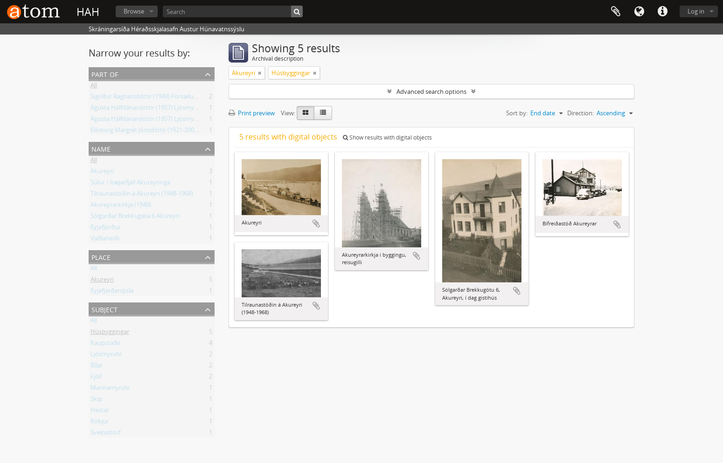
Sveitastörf (105, 434)
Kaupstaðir (105, 344)
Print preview (252, 113)
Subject (104, 308)
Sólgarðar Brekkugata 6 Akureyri (135, 217)
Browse (134, 11)
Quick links (662, 11)
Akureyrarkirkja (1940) (120, 206)
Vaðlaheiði (104, 240)
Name (101, 148)
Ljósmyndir (106, 355)
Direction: (580, 113)
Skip (96, 400)
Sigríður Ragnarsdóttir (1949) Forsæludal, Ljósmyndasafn (168, 98)
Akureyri (102, 172)
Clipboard (615, 11)
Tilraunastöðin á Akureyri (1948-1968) (141, 195)
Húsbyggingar (109, 333)
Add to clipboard (316, 223)
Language (639, 11)
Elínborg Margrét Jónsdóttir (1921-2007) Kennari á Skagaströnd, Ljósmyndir (193, 131)
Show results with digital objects (387, 137)
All (93, 87)
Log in (696, 11)
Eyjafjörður (105, 228)
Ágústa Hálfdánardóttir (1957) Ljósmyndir (147, 109)
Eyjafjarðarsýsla (111, 292)
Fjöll (96, 378)
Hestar (99, 411)
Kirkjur (99, 423)
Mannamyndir (110, 389)
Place (101, 256)
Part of (104, 73)
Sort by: (517, 113)
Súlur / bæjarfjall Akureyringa (130, 184)
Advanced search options (431, 91)
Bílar (96, 367)
